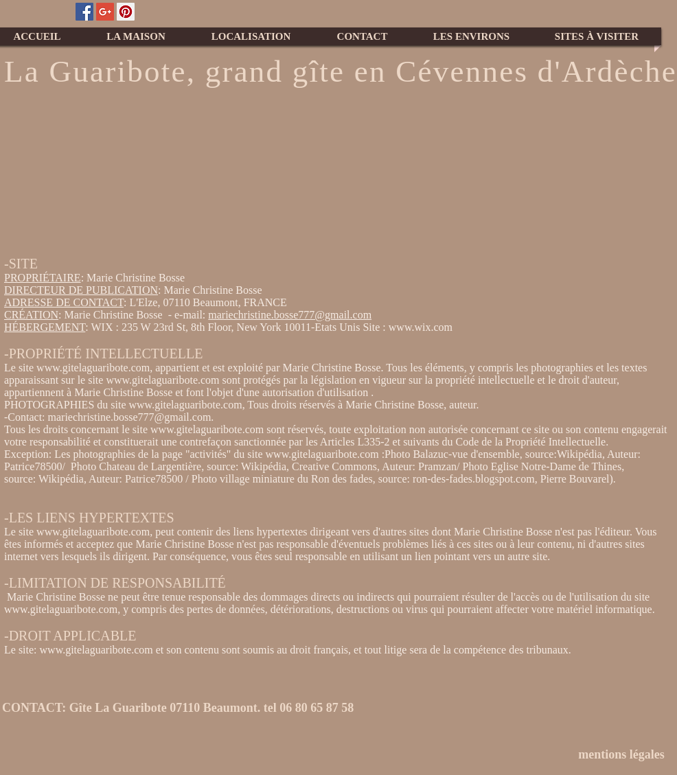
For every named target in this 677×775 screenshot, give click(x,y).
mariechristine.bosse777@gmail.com (289, 315)
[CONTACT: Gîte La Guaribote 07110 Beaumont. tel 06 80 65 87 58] (188, 708)
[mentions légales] (621, 754)
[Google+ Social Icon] (105, 12)
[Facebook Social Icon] (84, 12)
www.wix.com (420, 327)
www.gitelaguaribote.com (93, 367)
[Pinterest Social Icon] (126, 12)
